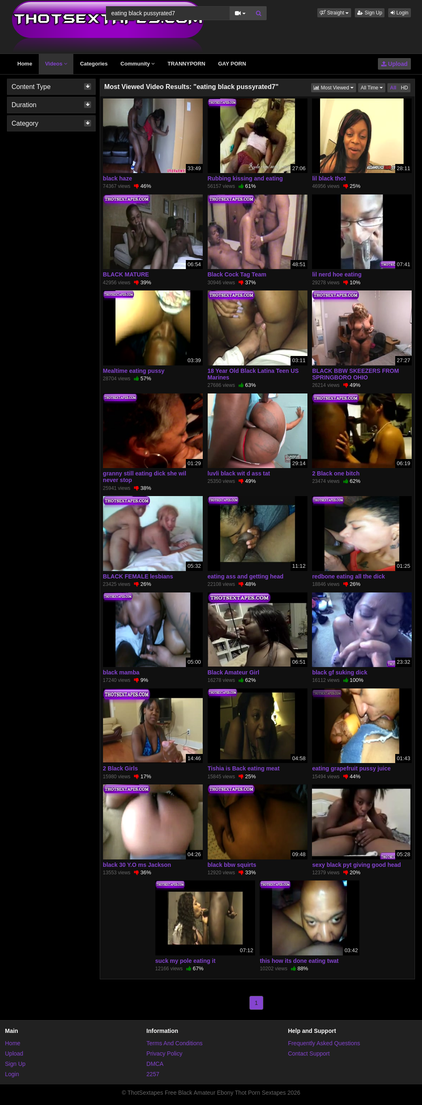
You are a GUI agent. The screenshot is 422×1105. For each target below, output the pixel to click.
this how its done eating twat (299, 961)
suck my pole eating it (185, 961)
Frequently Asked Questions (324, 1043)
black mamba (121, 672)
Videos (56, 64)
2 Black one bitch (335, 473)
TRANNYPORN (186, 64)
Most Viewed (335, 87)
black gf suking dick (339, 672)
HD (404, 88)
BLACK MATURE (126, 274)
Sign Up (369, 13)
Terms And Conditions (174, 1043)
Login (399, 13)
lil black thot (329, 178)
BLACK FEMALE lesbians (138, 576)
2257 (152, 1074)
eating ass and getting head (246, 576)
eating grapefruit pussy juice (351, 768)
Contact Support (309, 1053)
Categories (94, 64)
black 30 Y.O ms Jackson (137, 865)
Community (137, 64)
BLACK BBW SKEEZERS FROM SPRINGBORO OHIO (355, 374)
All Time (373, 87)
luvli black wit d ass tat (239, 473)
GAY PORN (232, 64)
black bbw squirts (232, 865)
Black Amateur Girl (234, 672)
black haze (117, 178)
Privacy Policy (164, 1053)
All (393, 88)
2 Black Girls (120, 768)
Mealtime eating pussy (133, 371)
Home (24, 64)
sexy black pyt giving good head (356, 865)
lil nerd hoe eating (336, 274)
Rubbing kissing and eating (245, 178)
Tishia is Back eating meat (244, 768)
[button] (334, 12)
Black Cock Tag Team (237, 274)
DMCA (154, 1064)
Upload (394, 64)
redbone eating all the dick (348, 576)
